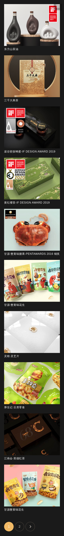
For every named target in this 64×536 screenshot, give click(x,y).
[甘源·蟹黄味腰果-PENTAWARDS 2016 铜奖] (32, 230)
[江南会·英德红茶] (32, 434)
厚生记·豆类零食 (14, 407)
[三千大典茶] (32, 76)
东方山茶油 (11, 49)
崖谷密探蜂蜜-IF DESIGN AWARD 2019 (29, 151)
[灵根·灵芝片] (32, 332)
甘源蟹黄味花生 (14, 509)
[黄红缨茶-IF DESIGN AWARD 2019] (32, 178)
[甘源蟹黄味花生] (32, 485)
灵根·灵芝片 (11, 356)
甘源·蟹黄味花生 (14, 304)
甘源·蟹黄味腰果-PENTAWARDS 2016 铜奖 (32, 253)
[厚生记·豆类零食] (32, 383)
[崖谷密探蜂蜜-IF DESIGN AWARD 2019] (32, 127)
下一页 (30, 526)
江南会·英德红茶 (14, 458)
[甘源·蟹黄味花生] (32, 281)
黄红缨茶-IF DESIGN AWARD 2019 (27, 202)
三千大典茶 (11, 100)
